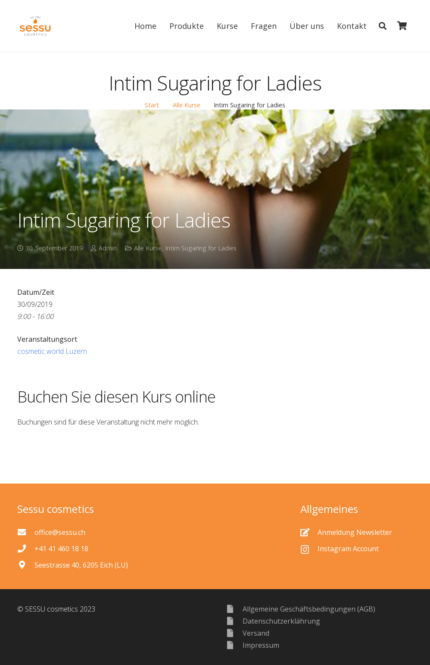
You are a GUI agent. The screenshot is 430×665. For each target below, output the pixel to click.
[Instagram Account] (309, 549)
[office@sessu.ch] (25, 532)
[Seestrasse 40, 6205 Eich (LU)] (25, 565)
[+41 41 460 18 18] (25, 548)
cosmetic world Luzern (52, 351)
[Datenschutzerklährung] (234, 621)
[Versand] (234, 633)
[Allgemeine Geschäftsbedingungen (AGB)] (234, 609)
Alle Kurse (186, 105)
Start (152, 105)
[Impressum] (234, 645)
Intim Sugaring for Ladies (201, 248)
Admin (108, 248)
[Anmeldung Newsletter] (309, 532)
